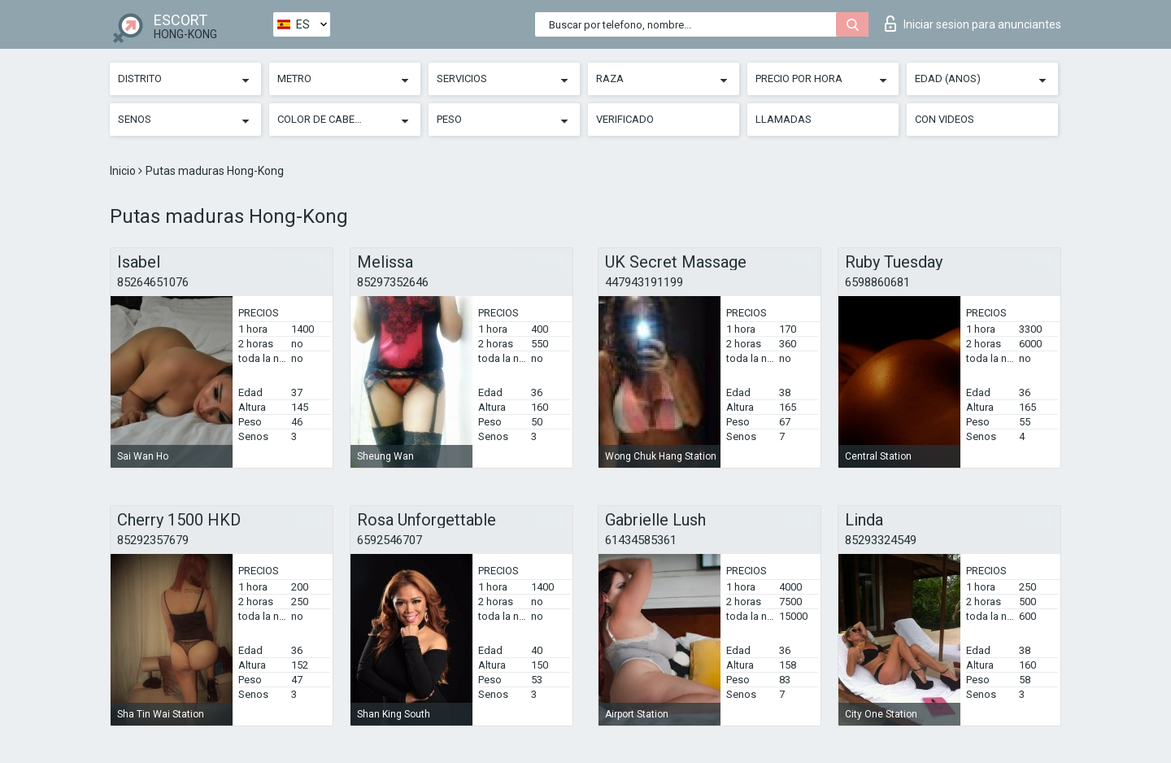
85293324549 (880, 540)
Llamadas (783, 119)
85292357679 (153, 540)
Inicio (124, 170)
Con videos (944, 119)
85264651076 (153, 282)
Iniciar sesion (973, 24)
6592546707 (389, 540)
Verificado (625, 119)
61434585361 (641, 540)
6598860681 (877, 282)
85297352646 (393, 282)
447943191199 (644, 282)
